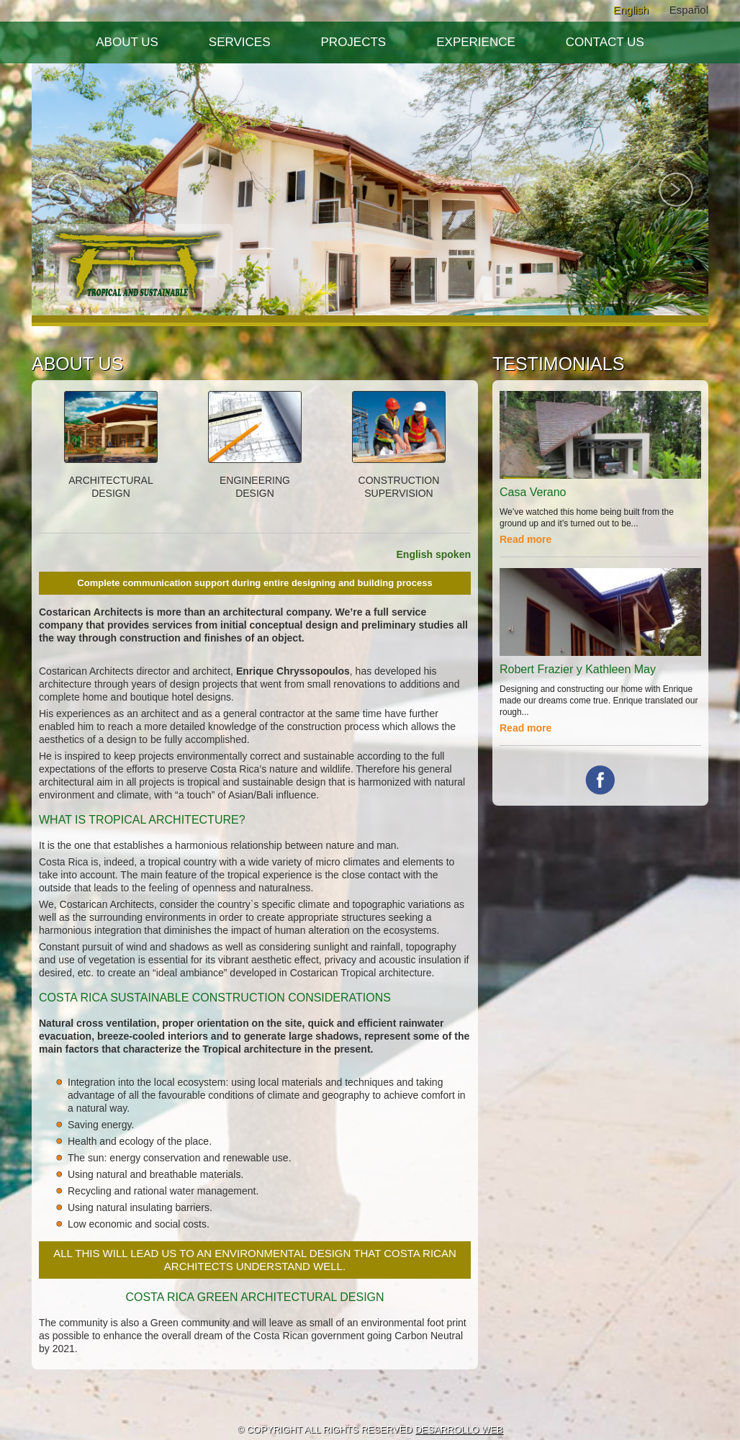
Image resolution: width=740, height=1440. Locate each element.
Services (240, 42)
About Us (127, 42)
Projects (354, 42)
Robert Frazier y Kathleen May (578, 669)
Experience (475, 42)
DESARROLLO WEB (458, 1429)
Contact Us (605, 42)
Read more (525, 539)
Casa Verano (533, 492)
